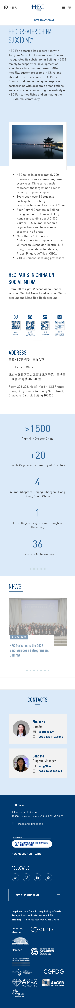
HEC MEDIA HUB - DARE (26, 854)
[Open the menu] (10, 7)
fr (69, 7)
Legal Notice (19, 911)
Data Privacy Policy (40, 911)
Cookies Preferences (33, 915)
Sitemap (16, 919)
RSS (50, 915)
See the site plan (27, 895)
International (44, 20)
